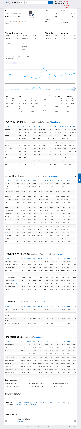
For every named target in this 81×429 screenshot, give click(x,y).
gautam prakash (10, 383)
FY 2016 (33, 404)
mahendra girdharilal (60, 383)
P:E (17, 56)
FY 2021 (49, 403)
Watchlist (23, 22)
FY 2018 (19, 404)
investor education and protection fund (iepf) (13, 394)
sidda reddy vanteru (36, 387)
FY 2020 (57, 403)
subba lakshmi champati (37, 383)
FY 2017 (26, 404)
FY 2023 (34, 403)
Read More (20, 421)
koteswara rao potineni (37, 390)
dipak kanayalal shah (12, 387)
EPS (17, 59)
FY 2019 (65, 403)
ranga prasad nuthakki (61, 390)
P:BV (20, 56)
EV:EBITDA (27, 56)
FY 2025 (19, 403)
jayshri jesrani (58, 387)
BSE (30, 12)
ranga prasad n (10, 390)
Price (12, 56)
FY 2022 (42, 403)
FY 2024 (26, 403)
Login (75, 2)
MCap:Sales (9, 59)
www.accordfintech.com (13, 426)
